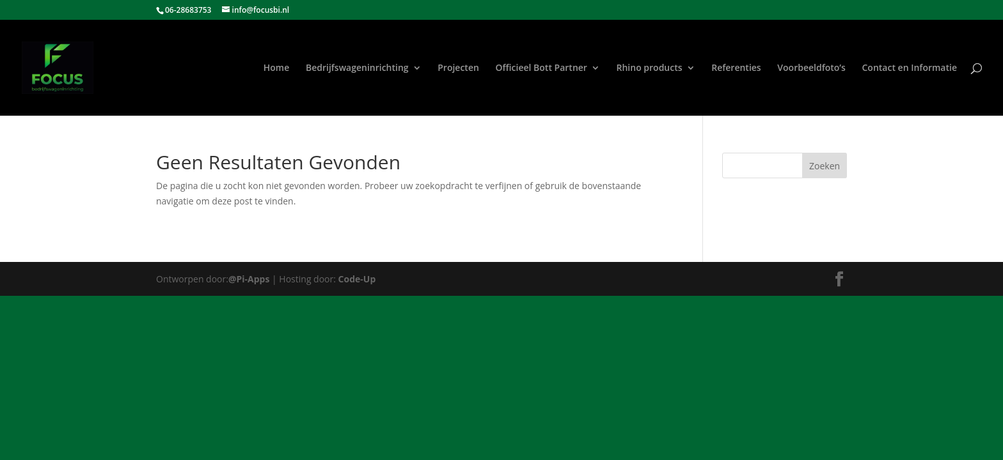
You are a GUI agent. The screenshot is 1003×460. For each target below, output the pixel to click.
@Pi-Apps (248, 279)
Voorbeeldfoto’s (811, 68)
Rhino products (650, 68)
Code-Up (357, 279)
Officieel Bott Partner (541, 68)
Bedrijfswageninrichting (357, 68)
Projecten (458, 68)
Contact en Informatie (910, 68)
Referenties (736, 68)
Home (277, 68)
